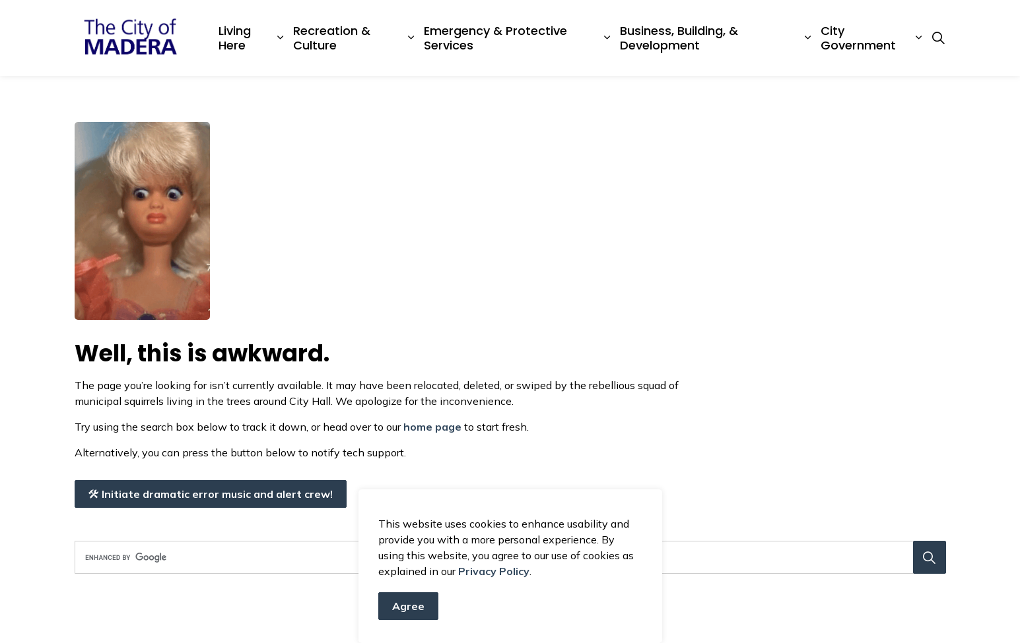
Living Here (235, 37)
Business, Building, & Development (679, 37)
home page (432, 426)
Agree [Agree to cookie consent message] (408, 611)
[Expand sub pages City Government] (918, 38)
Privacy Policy (493, 576)
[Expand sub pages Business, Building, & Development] (807, 38)
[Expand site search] (939, 38)
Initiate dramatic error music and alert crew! (210, 494)
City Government (858, 37)
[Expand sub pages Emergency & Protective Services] (607, 38)
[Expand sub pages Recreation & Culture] (411, 38)
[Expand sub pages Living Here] (281, 38)
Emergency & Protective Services (495, 37)
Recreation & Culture (331, 37)
